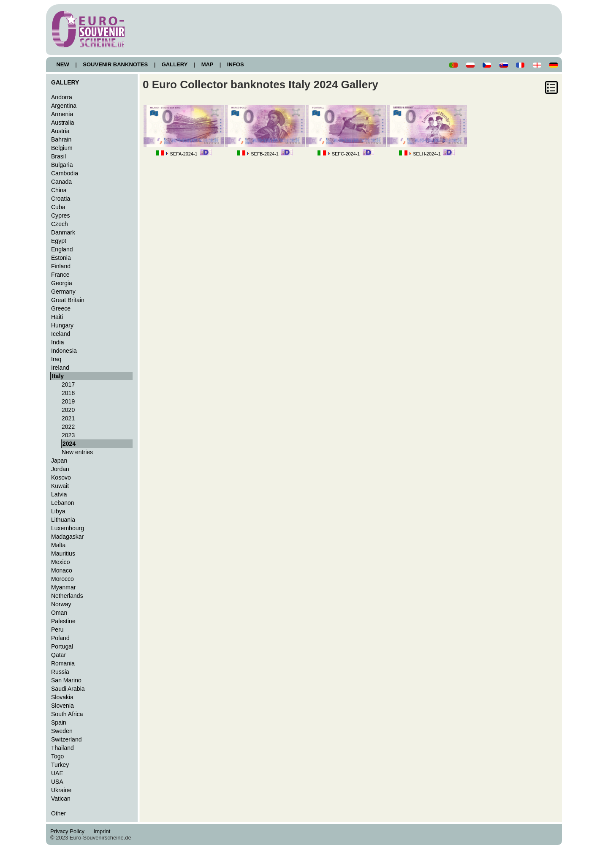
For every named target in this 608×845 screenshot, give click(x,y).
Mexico (60, 562)
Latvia (59, 494)
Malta (58, 545)
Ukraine (61, 790)
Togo (57, 756)
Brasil (58, 156)
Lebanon (62, 502)
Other (58, 813)
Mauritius (63, 553)
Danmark (63, 232)
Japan (59, 460)
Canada (61, 181)
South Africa (67, 714)
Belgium (62, 147)
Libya (58, 511)
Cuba (58, 207)
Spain (58, 722)
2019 (68, 401)
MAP (207, 64)
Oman (59, 612)
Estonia (61, 257)
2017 (68, 384)
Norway (61, 604)
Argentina (63, 105)
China (59, 190)
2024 (69, 443)
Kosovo (61, 477)
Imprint (103, 831)
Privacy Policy (69, 831)
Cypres (60, 215)
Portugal (62, 646)
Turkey (60, 764)
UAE (57, 773)
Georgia (61, 283)
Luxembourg (67, 528)
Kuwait (60, 485)
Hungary (62, 325)
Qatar (58, 654)
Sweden (62, 731)
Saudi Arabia (68, 688)
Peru (57, 629)
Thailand (62, 747)
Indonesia (64, 350)
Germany (63, 291)
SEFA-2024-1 (183, 153)
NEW (62, 64)
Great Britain (67, 300)
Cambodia (64, 173)
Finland (61, 266)
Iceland (60, 333)
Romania (63, 663)
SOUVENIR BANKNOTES (115, 64)
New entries (77, 452)
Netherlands (67, 595)
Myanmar (63, 587)
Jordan (60, 469)
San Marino (66, 680)
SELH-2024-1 (427, 153)
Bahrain (61, 139)
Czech (59, 224)
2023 (68, 435)
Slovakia (62, 697)
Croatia (60, 198)
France (60, 274)
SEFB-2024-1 (265, 153)
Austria (60, 131)
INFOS (235, 64)
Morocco (62, 578)
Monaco (61, 570)
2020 (68, 409)
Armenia (62, 114)
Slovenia (62, 705)
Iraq (56, 359)
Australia (62, 122)
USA (57, 781)
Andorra (61, 97)
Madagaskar (67, 536)
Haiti (57, 316)
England (62, 249)
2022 (68, 426)
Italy (58, 376)
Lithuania (63, 519)
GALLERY (174, 64)
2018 (68, 393)
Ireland (60, 367)
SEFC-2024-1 (346, 153)
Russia (60, 671)
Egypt (58, 240)
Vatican (61, 798)
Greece (61, 308)
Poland (60, 638)
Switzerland (66, 739)
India (57, 342)
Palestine (63, 621)
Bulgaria (62, 164)
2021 (68, 418)
